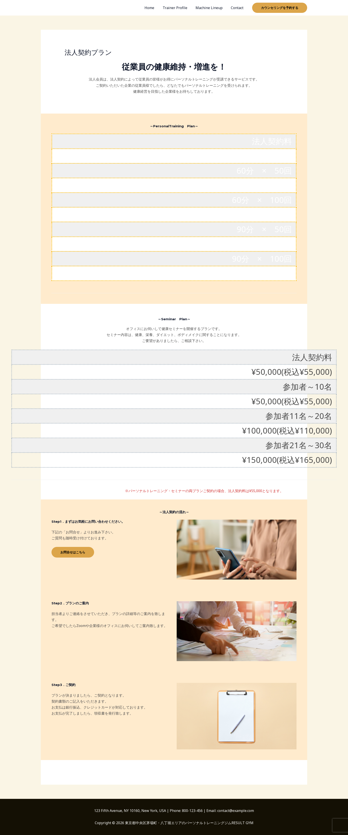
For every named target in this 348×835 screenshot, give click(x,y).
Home (153, 7)
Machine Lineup (210, 7)
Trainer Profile (178, 7)
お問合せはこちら (72, 552)
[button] (279, 8)
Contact (237, 7)
